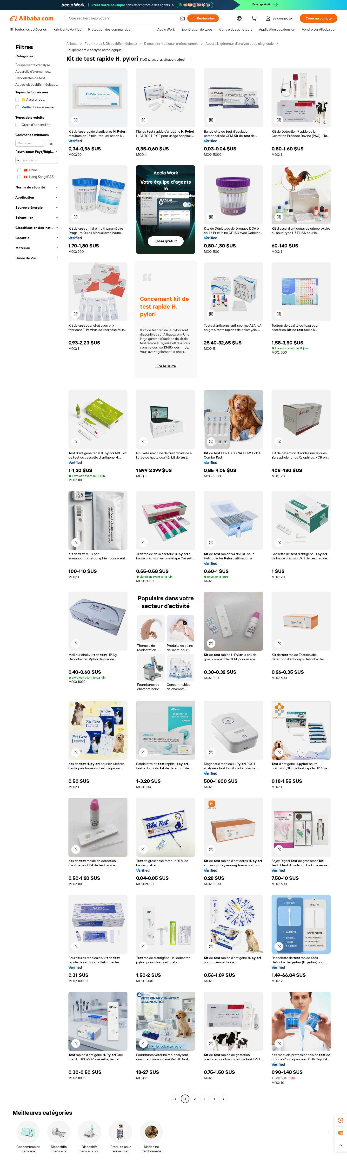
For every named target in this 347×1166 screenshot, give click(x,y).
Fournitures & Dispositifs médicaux (111, 43)
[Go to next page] (223, 1099)
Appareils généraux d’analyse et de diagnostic (240, 43)
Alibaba (72, 43)
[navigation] (37, 572)
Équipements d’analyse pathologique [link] (94, 50)
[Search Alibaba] (122, 18)
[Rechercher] (203, 18)
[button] (182, 18)
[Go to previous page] (175, 1099)
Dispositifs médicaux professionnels (171, 43)
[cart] (255, 19)
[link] (340, 1120)
